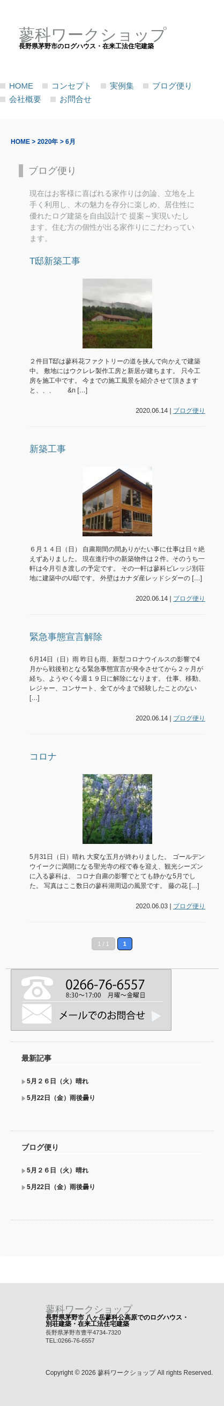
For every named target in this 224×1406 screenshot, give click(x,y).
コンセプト (71, 86)
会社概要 (25, 99)
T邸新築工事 (54, 261)
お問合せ (75, 99)
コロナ (43, 757)
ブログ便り (172, 86)
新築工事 (47, 449)
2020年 (48, 141)
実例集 (122, 86)
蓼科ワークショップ (89, 1309)
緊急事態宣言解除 (65, 637)
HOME (21, 86)
